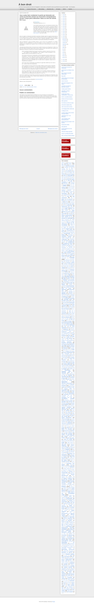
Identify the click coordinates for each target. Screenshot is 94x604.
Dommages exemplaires (69, 298)
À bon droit (25, 4)
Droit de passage (67, 315)
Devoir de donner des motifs (68, 287)
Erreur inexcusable (70, 336)
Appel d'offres (65, 186)
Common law (72, 232)
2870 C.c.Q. (64, 162)
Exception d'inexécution (66, 341)
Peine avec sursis (70, 462)
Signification (72, 563)
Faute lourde (64, 355)
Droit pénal (63, 325)
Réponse (70, 533)
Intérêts (68, 392)
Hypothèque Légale (66, 371)
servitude (71, 562)
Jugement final (65, 408)
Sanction (68, 557)
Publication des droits (66, 503)
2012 (64, 37)
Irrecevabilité (65, 404)
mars (64, 54)
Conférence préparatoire (69, 238)
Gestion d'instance (69, 364)
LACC (67, 411)
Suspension (64, 573)
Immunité (68, 374)
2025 (64, 16)
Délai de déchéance (70, 277)
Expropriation (72, 348)
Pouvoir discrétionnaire (68, 475)
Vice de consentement (66, 589)
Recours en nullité (71, 515)
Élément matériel (68, 328)
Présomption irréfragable (67, 483)
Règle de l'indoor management (67, 524)
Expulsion (64, 349)
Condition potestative (65, 237)
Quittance (71, 509)
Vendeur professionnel (69, 586)
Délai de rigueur (67, 278)
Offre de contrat (66, 450)
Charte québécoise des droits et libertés (68, 211)
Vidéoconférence (70, 590)
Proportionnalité (69, 498)
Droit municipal (70, 324)
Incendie (71, 376)
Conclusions (71, 235)
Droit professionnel (70, 325)
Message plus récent (24, 128)
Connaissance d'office (65, 245)
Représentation (64, 534)
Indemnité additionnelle (65, 377)
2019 (64, 26)
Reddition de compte (65, 521)
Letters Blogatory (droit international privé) (66, 119)
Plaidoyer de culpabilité (67, 470)
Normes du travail (65, 440)
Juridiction (68, 410)
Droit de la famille (71, 313)
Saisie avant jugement (66, 556)
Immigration (63, 374)
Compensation (70, 234)
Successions (69, 571)
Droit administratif (71, 302)
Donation (72, 300)
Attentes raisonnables (71, 191)
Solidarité (72, 566)
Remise (71, 528)
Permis (63, 463)
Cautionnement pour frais (67, 206)
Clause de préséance (71, 226)
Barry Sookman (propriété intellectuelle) (66, 74)
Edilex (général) (64, 100)
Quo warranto (64, 510)
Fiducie (72, 355)
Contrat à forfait (64, 251)
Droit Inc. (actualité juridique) (67, 96)
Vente (63, 587)
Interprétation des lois (68, 394)
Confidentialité (64, 239)
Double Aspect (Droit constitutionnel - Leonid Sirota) (67, 94)
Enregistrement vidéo (66, 331)
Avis (63, 195)
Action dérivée (64, 174)
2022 (64, 21)
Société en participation (70, 565)
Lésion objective (68, 412)
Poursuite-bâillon (65, 472)
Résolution (70, 538)
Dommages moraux (68, 299)
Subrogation (65, 570)
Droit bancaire (72, 303)
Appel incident (71, 186)
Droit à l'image (72, 301)
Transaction (71, 580)
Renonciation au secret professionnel (68, 530)
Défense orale (67, 273)
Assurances (64, 191)
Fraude (64, 361)
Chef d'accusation (66, 212)
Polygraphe (71, 471)
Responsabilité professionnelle (68, 549)
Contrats (71, 258)
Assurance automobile (66, 190)
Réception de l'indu (66, 512)
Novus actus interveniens (69, 441)
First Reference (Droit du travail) (67, 102)
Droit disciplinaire (70, 318)
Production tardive (68, 496)
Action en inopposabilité (68, 175)
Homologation (64, 369)
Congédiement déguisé (68, 243)
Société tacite (65, 566)
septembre (65, 44)
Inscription (63, 386)
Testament (63, 578)
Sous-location (64, 568)
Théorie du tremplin (65, 580)
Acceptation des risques (68, 167)
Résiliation (70, 535)
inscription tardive (68, 388)
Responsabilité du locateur (68, 546)
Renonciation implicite (66, 531)
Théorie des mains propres (68, 579)
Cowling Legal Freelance (66, 88)
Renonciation (64, 529)
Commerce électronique (69, 231)
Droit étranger (69, 320)
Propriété (68, 499)
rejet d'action (69, 526)
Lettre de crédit (68, 413)
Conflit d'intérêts (69, 240)
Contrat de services (65, 256)
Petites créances (67, 468)
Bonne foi (65, 202)
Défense (66, 271)
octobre (64, 42)
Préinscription (64, 477)
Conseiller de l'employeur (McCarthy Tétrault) (66, 87)
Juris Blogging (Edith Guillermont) (68, 108)
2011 (64, 59)
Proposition (63, 499)
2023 (64, 19)
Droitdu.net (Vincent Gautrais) (67, 98)
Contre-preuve (67, 261)
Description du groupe (65, 285)
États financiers (69, 338)
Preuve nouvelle (71, 487)
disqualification (64, 293)
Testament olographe (70, 578)
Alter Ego (70, 180)
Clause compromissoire (67, 215)
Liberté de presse (65, 418)
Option (67, 451)
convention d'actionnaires (68, 263)
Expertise (65, 348)
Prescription (64, 481)
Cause (64, 205)
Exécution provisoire (70, 345)
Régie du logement (69, 522)
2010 (64, 61)
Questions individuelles (65, 509)
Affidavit (72, 179)
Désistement (72, 285)
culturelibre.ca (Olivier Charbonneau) (66, 91)
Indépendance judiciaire (70, 378)
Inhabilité (70, 380)
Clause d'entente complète (66, 217)
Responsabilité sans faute (68, 550)
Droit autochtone (65, 303)
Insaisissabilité (71, 385)
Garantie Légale (67, 363)
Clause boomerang (69, 214)
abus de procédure (30, 86)
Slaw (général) (64, 126)
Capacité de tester (66, 204)
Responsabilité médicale (66, 548)
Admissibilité (68, 179)
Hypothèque (67, 370)
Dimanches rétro (50, 9)
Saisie (71, 555)
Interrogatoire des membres (67, 396)
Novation (63, 441)
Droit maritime (64, 324)
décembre (64, 39)
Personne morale (69, 465)
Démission (64, 283)
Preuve (64, 486)
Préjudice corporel (71, 477)
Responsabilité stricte (65, 551)
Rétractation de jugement (67, 552)
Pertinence (72, 467)
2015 (64, 32)
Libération (71, 416)
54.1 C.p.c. (25, 86)
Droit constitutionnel (66, 304)
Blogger (53, 601)
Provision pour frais (70, 502)
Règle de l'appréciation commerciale (67, 523)
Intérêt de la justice (65, 391)
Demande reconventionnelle (68, 280)
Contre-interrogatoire (66, 260)
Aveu (71, 193)
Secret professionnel (67, 559)
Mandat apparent (70, 428)
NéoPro (64, 9)
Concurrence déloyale (66, 236)
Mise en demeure (68, 433)
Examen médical (70, 339)
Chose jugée (64, 213)
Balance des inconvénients (67, 199)
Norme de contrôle (68, 439)
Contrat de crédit (65, 254)
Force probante (71, 357)
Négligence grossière (68, 436)
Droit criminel (71, 305)
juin (63, 49)
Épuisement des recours (66, 334)
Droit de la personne (66, 314)
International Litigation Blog (67, 104)
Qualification (63, 505)
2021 (64, 23)
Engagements (65, 329)
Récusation (70, 520)
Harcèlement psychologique (68, 368)
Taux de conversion (69, 576)
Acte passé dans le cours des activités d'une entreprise (68, 172)
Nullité (63, 442)
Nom (68, 437)
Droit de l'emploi (65, 308)
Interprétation (71, 393)
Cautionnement (69, 205)
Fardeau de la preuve (70, 351)
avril (63, 52)
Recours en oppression (68, 517)
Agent (65, 180)
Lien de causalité (66, 419)
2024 (64, 18)
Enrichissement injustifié (66, 332)
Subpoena (72, 569)
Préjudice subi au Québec (67, 479)
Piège (62, 469)
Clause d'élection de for (67, 216)
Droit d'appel (65, 306)
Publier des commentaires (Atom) (41, 132)
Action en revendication (65, 176)
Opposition (63, 451)
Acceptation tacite (65, 168)
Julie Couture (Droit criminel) (67, 106)
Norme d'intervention (70, 438)
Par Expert (58, 9)
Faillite (73, 349)
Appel (64, 185)
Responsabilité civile (66, 540)
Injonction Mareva (65, 384)
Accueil (38, 128)
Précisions (70, 476)
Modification (63, 435)
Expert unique (71, 346)
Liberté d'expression (66, 417)
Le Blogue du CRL (65, 110)
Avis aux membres (69, 195)
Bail (68, 196)
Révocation (66, 555)
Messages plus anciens (53, 128)
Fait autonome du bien (67, 350)
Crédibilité (63, 267)
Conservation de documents (67, 247)
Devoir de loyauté (66, 288)
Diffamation (64, 289)
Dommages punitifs (65, 300)
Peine (65, 462)
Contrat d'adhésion (70, 251)
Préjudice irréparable (67, 478)
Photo (72, 468)
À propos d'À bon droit (31, 9)
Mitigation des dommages (67, 434)
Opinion (71, 450)
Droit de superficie (69, 316)
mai (63, 50)
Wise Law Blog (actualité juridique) (68, 135)
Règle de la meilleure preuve (67, 525)
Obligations (67, 449)
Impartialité (70, 375)
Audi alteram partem (68, 192)
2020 (64, 24)
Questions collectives (70, 508)
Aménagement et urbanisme (67, 181)
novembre (64, 40)
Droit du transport (65, 319)
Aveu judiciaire (72, 194)
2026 (64, 14)
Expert (64, 346)
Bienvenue (22, 9)
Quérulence (71, 506)
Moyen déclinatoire (70, 435)
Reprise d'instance (71, 534)
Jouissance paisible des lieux (68, 406)
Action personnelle (70, 177)
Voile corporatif (70, 591)
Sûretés (63, 572)
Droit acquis (65, 302)
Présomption (70, 482)
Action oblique (64, 177)
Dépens (35, 86)
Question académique (65, 507)
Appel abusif (72, 185)
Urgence (72, 582)
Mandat (63, 428)
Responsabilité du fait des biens (69, 545)
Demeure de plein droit (70, 282)
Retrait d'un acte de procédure (66, 553)
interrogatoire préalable (68, 398)
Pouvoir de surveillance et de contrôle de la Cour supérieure (68, 473)
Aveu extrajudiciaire (65, 194)
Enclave (73, 328)
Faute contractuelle (65, 353)
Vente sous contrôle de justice (67, 588)
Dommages (65, 297)
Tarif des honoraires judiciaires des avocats (68, 575)
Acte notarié (67, 171)
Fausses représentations (68, 352)
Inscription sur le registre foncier (68, 387)
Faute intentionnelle (69, 354)
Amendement (65, 182)
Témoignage (69, 577)
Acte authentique (69, 170)
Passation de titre (65, 461)
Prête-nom (70, 485)
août (63, 45)
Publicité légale (70, 504)
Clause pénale (69, 229)
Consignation (63, 248)
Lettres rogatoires (70, 414)
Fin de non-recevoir (65, 356)
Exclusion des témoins (65, 343)
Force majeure (65, 357)
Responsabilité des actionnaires (67, 541)
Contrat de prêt (70, 255)
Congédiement (71, 242)
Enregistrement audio (69, 330)
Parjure (72, 460)
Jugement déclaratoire (66, 407)
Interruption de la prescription (67, 400)
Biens (62, 200)
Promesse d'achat (65, 497)
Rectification (64, 519)
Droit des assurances (66, 317)
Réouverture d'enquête (65, 532)
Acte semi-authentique (69, 173)
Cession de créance (65, 207)
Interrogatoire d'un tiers (67, 395)
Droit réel (66, 326)
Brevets (63, 203)
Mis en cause (65, 432)
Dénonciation (70, 283)
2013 (64, 36)
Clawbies (70, 9)
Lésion (63, 412)
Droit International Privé (67, 323)
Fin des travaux (72, 356)
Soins (69, 566)
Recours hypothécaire (68, 518)
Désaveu (70, 284)
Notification (71, 440)
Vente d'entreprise (69, 587)
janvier (64, 57)
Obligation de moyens (69, 447)
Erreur (69, 335)
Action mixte (71, 176)
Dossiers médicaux (66, 301)
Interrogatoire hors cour (67, 397)
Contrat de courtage (70, 253)
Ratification (71, 511)
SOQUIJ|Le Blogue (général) (67, 131)
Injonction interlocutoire (67, 383)
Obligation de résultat (65, 448)
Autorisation (64, 193)
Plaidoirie (73, 469)
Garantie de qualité (70, 362)
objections (64, 445)
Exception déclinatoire (67, 342)
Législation (71, 411)
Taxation (63, 577)
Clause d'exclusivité (65, 219)
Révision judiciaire (70, 554)
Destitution (64, 286)
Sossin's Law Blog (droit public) (67, 133)
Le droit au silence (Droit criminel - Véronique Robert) (68, 113)
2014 (64, 34)
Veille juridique (41, 9)
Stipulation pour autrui (65, 569)
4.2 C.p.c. (70, 162)
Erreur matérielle (67, 337)
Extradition (68, 349)
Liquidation (69, 421)
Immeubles (71, 373)
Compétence (64, 235)
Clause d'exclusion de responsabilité (68, 218)
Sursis (70, 572)
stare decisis (70, 568)
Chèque (71, 212)
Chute (70, 213)
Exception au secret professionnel (67, 340)
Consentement (70, 246)
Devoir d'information (70, 286)
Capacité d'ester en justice (70, 203)
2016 (64, 31)
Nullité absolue (70, 442)
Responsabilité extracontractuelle (67, 547)
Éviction (63, 339)
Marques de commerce (65, 430)
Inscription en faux (70, 386)
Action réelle (63, 178)
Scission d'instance (69, 558)
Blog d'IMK (64, 76)
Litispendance (70, 422)
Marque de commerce (67, 429)
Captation (72, 204)
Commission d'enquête (65, 232)
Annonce (72, 182)
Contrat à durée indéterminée (67, 250)
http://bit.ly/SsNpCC (39, 79)
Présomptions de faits (65, 484)
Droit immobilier (68, 321)
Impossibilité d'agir (65, 376)
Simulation (66, 564)
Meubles (73, 431)
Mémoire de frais (67, 431)
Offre (73, 449)
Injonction (64, 382)
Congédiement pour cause (67, 244)
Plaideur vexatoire (67, 469)
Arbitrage (64, 188)
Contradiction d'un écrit (69, 249)
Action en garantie (71, 174)
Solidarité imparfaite (68, 567)
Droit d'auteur (71, 306)
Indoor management (66, 379)
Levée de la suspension (66, 415)
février (64, 55)
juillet (64, 47)
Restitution (71, 551)
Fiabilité (68, 355)
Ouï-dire (67, 455)
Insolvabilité (64, 390)
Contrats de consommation (69, 259)
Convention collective (70, 262)
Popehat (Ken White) (65, 124)
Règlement (63, 526)
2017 (64, 29)
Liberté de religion (71, 418)
